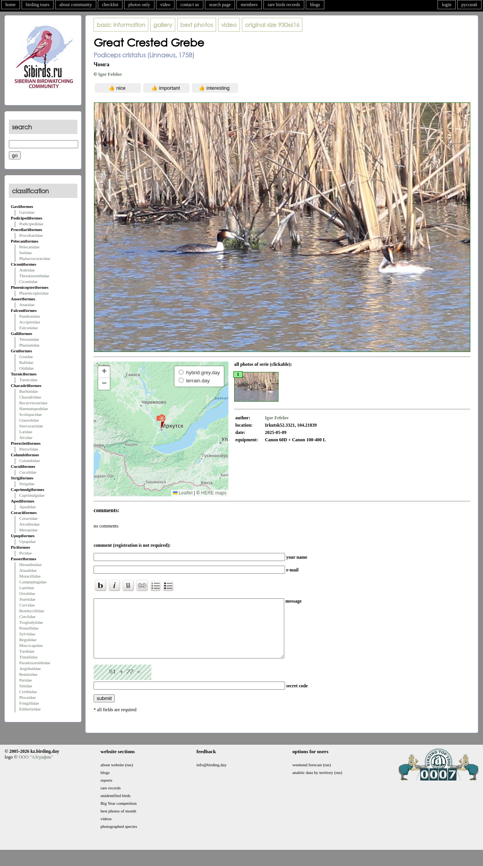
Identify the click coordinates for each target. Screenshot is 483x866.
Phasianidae (29, 345)
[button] (161, 421)
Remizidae (28, 674)
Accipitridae (29, 322)
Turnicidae (28, 379)
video (165, 4)
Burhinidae (28, 391)
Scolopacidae (30, 414)
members (249, 4)
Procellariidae (31, 235)
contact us (189, 4)
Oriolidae (27, 593)
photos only (139, 4)
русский (469, 4)
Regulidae (28, 639)
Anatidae (27, 304)
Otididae (26, 368)
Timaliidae (28, 657)
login (446, 4)
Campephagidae (33, 582)
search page (220, 4)
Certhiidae (28, 691)
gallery (162, 24)
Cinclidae (27, 616)
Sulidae (25, 252)
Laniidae (26, 587)
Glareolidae (29, 420)
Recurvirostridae (33, 402)
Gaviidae (27, 212)
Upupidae (27, 541)
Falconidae (28, 327)
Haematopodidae (33, 408)
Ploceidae (27, 697)
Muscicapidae (31, 645)
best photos (196, 24)
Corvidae (27, 605)
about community (75, 4)
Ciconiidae (28, 281)
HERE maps (213, 493)
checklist (110, 4)
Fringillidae (29, 703)
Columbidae (29, 460)
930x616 (272, 24)
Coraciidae (28, 518)
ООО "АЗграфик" (35, 768)
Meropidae (28, 530)
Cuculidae (28, 472)
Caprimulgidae (31, 495)
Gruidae (26, 356)
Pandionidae (29, 316)
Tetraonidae (29, 339)
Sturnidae (27, 599)
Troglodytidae (31, 622)
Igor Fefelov (110, 74)
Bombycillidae (31, 610)
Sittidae (25, 685)
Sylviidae (27, 633)
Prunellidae (29, 628)
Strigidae (27, 483)
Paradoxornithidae (34, 662)
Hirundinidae (30, 564)
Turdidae (26, 651)
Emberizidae (30, 709)
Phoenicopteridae (34, 293)
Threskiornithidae (34, 275)
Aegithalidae (30, 668)
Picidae (25, 553)
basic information (121, 24)
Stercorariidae (31, 426)
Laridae (25, 431)
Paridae (25, 680)
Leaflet (183, 493)
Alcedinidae (29, 524)
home (10, 4)
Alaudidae (28, 570)
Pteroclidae (28, 449)
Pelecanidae (29, 247)
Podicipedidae (31, 223)
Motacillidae (30, 576)
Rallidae (26, 362)
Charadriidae (30, 397)
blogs (315, 4)
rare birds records (284, 4)
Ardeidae (27, 270)
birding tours (38, 4)
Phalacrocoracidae (34, 258)
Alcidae (25, 437)
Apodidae (27, 506)
